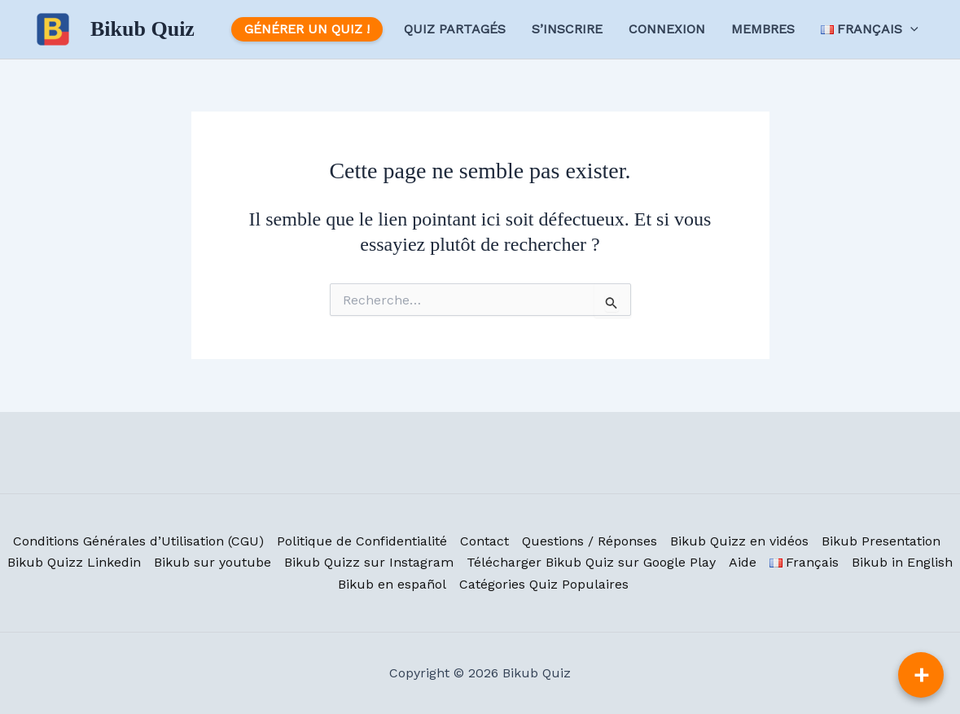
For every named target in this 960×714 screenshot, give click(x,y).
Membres (763, 29)
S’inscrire (567, 29)
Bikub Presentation (881, 541)
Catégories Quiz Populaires (544, 584)
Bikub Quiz (142, 29)
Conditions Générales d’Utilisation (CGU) (138, 541)
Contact (484, 541)
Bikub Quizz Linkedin (74, 562)
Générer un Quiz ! (307, 29)
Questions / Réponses (589, 541)
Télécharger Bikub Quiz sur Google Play (591, 562)
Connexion (667, 29)
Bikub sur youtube (212, 562)
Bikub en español (392, 584)
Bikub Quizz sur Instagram (369, 562)
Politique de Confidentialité (362, 541)
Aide (742, 562)
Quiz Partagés (455, 29)
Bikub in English (902, 562)
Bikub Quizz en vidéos (739, 541)
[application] (910, 29)
